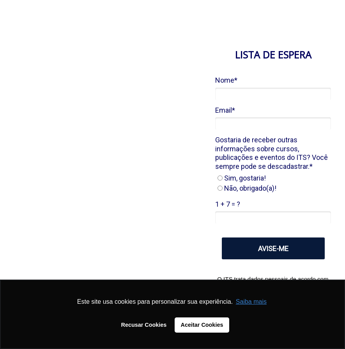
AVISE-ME (273, 248)
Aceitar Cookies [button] (202, 325)
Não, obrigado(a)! (247, 188)
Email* (225, 110)
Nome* (226, 80)
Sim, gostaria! (242, 178)
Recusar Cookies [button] (144, 325)
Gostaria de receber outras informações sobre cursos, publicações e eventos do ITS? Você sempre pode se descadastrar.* (271, 153)
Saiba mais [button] (251, 301)
